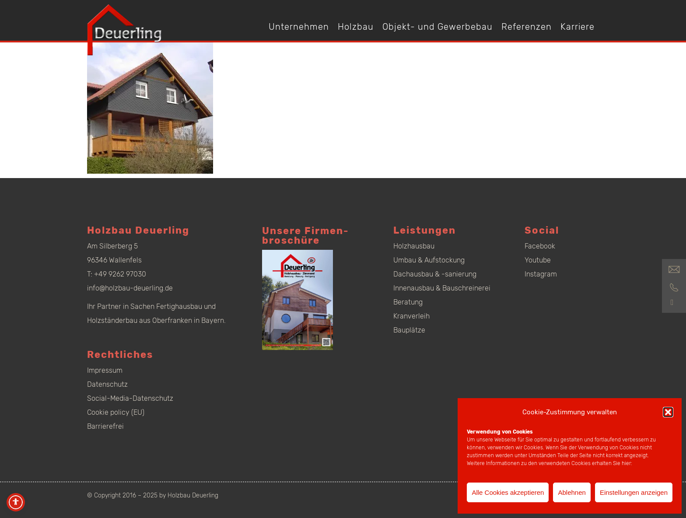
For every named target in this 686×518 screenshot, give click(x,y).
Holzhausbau (413, 246)
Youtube (538, 260)
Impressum (104, 370)
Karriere (577, 26)
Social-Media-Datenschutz (130, 398)
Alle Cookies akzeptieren (508, 492)
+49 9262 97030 (120, 274)
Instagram (541, 274)
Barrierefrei (105, 426)
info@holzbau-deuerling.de (130, 288)
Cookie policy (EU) (115, 412)
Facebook (540, 246)
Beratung (408, 302)
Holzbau (356, 26)
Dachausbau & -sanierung (434, 274)
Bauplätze (409, 330)
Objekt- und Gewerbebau (437, 26)
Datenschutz (107, 384)
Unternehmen (299, 26)
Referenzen (526, 26)
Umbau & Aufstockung (429, 260)
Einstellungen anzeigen (634, 492)
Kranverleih (411, 316)
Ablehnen (571, 492)
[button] (668, 412)
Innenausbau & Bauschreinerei (441, 288)
